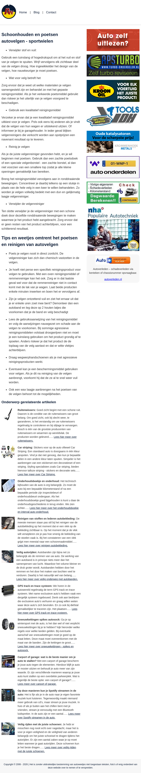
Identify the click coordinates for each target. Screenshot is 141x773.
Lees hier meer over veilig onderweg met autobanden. (47, 579)
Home (23, 12)
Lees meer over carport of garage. (37, 683)
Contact (51, 12)
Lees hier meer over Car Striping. (36, 474)
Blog (36, 12)
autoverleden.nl (113, 279)
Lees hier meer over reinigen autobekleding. (43, 545)
